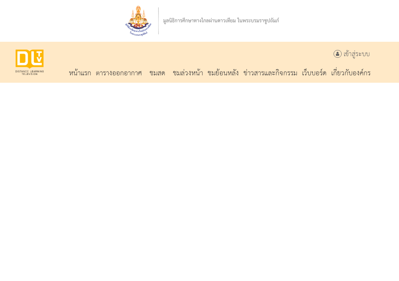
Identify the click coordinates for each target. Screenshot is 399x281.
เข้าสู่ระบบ (352, 54)
